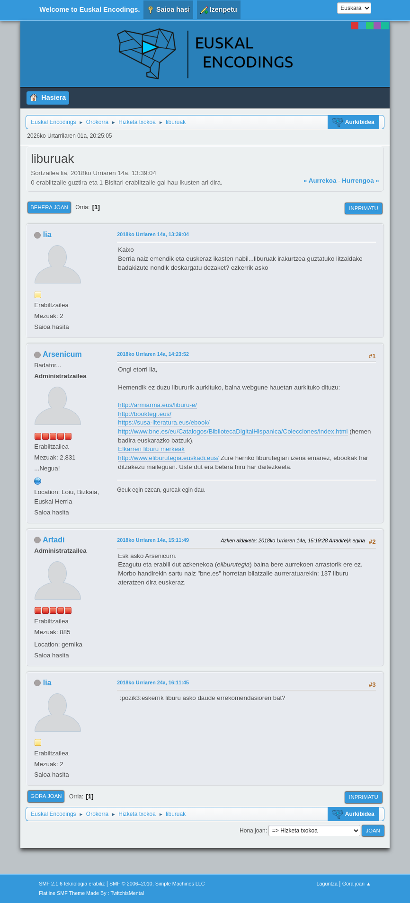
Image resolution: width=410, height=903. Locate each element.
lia (47, 234)
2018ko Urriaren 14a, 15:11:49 (153, 540)
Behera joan (49, 207)
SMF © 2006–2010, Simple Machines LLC (157, 883)
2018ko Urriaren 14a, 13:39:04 (153, 234)
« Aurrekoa (319, 180)
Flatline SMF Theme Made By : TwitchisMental (91, 893)
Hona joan (253, 830)
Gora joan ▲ (356, 883)
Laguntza (327, 883)
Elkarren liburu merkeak (151, 448)
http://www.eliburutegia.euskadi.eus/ (168, 457)
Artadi (53, 540)
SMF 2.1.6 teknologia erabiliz (72, 883)
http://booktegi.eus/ (144, 413)
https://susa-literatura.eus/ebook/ (163, 422)
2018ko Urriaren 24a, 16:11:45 (153, 682)
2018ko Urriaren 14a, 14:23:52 (153, 354)
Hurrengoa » (360, 180)
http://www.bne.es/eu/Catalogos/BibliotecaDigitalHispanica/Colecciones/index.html (233, 431)
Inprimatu (363, 208)
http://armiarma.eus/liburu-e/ (157, 404)
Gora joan (46, 796)
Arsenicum (62, 354)
